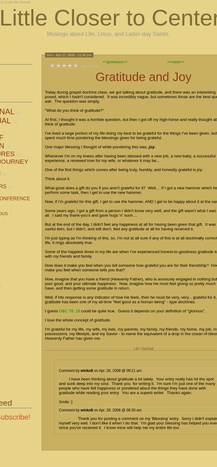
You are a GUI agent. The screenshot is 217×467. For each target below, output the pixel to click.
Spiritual (147, 348)
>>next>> (175, 62)
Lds (136, 348)
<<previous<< (115, 62)
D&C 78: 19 (69, 311)
